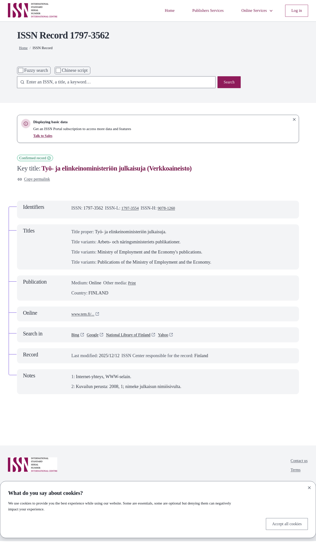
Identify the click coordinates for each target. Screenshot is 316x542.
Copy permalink (35, 179)
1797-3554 (131, 209)
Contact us (298, 462)
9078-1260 (169, 209)
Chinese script (74, 70)
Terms (294, 472)
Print (132, 283)
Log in (296, 10)
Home (160, 10)
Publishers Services (201, 10)
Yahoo (172, 335)
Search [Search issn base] (228, 82)
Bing (75, 335)
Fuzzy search (36, 70)
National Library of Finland (134, 335)
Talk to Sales (43, 136)
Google (94, 335)
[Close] (309, 486)
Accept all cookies (285, 523)
